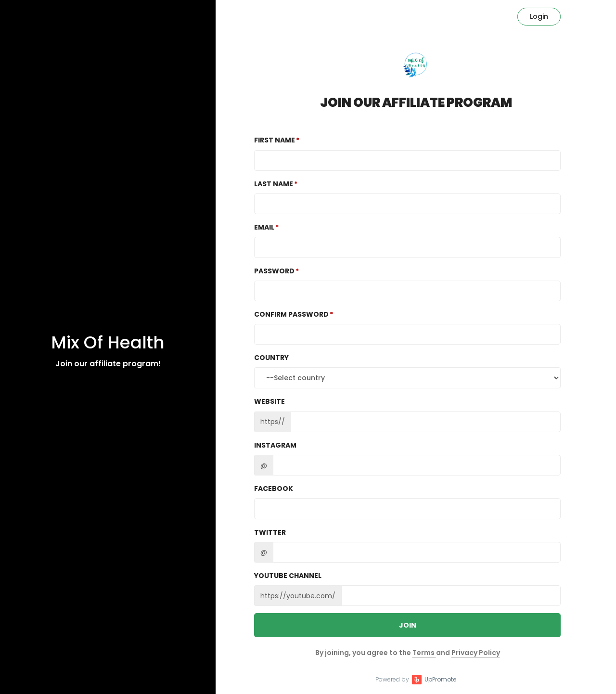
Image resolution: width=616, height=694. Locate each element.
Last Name (273, 184)
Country (271, 357)
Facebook (273, 488)
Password (274, 271)
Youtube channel (287, 575)
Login (539, 16)
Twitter (270, 532)
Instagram (275, 445)
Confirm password (291, 314)
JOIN (407, 625)
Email (264, 227)
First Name (274, 140)
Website (269, 401)
